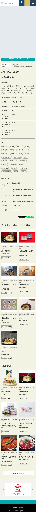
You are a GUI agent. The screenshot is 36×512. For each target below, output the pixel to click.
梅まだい (23, 161)
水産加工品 (6, 168)
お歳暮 (12, 146)
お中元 (5, 146)
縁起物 (16, 171)
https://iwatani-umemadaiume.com (22, 189)
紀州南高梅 (24, 168)
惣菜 (20, 153)
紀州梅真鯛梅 (7, 171)
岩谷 (28, 150)
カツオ (20, 146)
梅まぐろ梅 (14, 161)
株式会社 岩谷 (16, 183)
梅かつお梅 (17, 157)
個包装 (5, 150)
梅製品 (21, 164)
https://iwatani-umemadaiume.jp (21, 195)
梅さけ (26, 157)
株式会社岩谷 (7, 157)
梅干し (5, 164)
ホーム (9, 14)
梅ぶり (5, 161)
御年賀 (14, 153)
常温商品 (5, 153)
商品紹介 (15, 14)
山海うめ (20, 150)
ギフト (27, 146)
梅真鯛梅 (13, 164)
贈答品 (24, 171)
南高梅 (12, 150)
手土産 (27, 153)
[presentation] (3, 489)
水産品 (15, 168)
